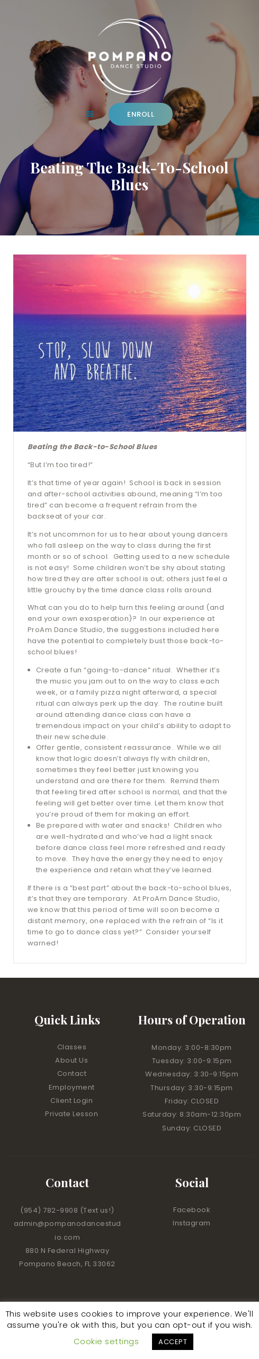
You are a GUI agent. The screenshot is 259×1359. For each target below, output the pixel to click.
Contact (72, 1073)
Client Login (71, 1100)
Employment (72, 1087)
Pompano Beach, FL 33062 (67, 1264)
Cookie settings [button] (106, 1341)
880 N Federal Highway (67, 1251)
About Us (71, 1060)
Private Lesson (71, 1114)
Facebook (191, 1210)
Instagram (192, 1223)
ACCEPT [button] (172, 1342)
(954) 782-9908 (50, 1210)
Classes (72, 1047)
